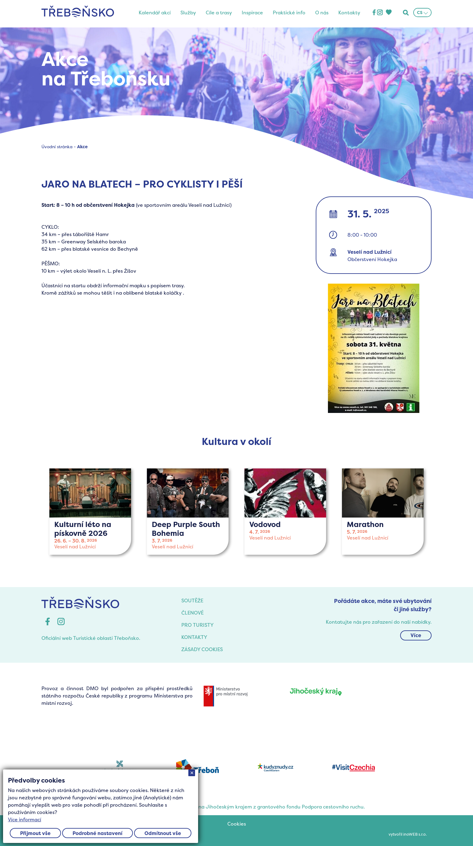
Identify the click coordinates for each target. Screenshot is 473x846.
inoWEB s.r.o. (415, 834)
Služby (188, 12)
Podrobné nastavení (98, 833)
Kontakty (349, 12)
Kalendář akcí (155, 12)
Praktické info (289, 12)
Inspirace (252, 12)
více (90, 511)
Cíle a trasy (219, 12)
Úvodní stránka (57, 146)
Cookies (236, 823)
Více (416, 635)
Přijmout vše (35, 833)
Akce (82, 146)
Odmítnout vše (162, 833)
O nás (322, 12)
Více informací (24, 819)
